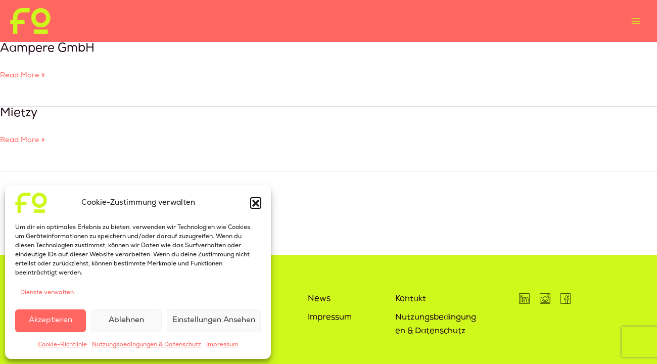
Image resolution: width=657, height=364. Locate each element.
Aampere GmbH (47, 49)
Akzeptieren (50, 320)
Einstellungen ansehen (213, 320)
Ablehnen (126, 320)
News (319, 299)
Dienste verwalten (47, 292)
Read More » (22, 76)
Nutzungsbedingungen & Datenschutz (146, 344)
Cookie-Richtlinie (62, 344)
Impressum (222, 344)
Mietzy (18, 114)
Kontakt (410, 299)
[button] (256, 203)
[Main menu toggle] (635, 21)
